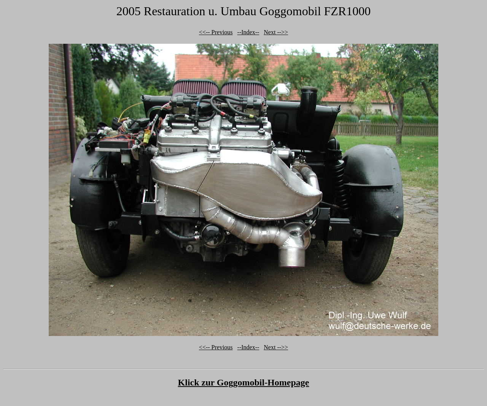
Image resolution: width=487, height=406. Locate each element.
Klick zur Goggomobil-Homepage (243, 382)
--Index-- (248, 32)
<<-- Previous (216, 32)
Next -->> (276, 32)
